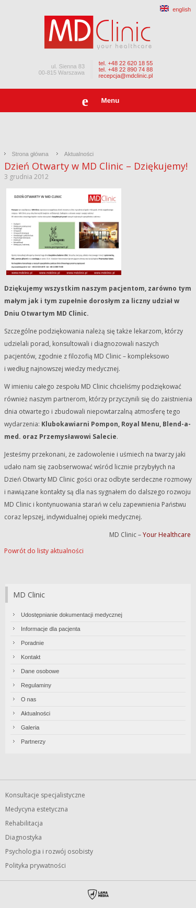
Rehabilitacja (24, 823)
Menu (110, 100)
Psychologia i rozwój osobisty (49, 851)
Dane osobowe (40, 671)
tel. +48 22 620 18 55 (126, 63)
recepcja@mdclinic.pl (125, 76)
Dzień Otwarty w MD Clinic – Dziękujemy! (96, 166)
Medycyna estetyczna (36, 809)
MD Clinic (29, 595)
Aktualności (79, 154)
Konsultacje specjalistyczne (45, 795)
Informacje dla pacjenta (50, 629)
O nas (28, 699)
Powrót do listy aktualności (44, 550)
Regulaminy (36, 685)
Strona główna (30, 154)
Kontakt (30, 657)
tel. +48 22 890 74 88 (126, 69)
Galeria (30, 727)
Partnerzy (33, 741)
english (175, 9)
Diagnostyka (23, 837)
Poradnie (32, 643)
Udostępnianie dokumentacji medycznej (71, 615)
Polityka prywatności (35, 865)
